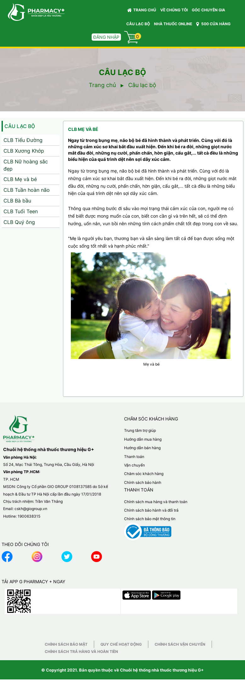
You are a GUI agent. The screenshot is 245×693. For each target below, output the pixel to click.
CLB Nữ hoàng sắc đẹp (25, 165)
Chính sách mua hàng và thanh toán (155, 501)
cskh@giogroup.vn (30, 508)
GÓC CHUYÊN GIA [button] (209, 11)
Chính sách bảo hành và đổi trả (151, 510)
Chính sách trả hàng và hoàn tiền (81, 651)
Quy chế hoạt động (121, 644)
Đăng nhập (106, 37)
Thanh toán (134, 456)
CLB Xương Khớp (23, 151)
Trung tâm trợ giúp (140, 430)
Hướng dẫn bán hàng (142, 447)
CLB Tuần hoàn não (26, 190)
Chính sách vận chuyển (180, 644)
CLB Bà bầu (17, 200)
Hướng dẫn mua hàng (143, 439)
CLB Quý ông (19, 222)
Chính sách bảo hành (142, 482)
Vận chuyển (134, 465)
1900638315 (29, 516)
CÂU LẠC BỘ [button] (138, 23)
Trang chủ (141, 10)
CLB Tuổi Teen (20, 211)
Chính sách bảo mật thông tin (149, 518)
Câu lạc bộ (19, 126)
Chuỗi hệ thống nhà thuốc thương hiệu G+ (162, 669)
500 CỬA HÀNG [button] (213, 23)
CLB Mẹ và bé (20, 179)
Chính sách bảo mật (66, 644)
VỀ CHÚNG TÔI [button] (174, 10)
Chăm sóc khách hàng (143, 473)
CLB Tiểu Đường (23, 140)
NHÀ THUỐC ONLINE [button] (173, 23)
